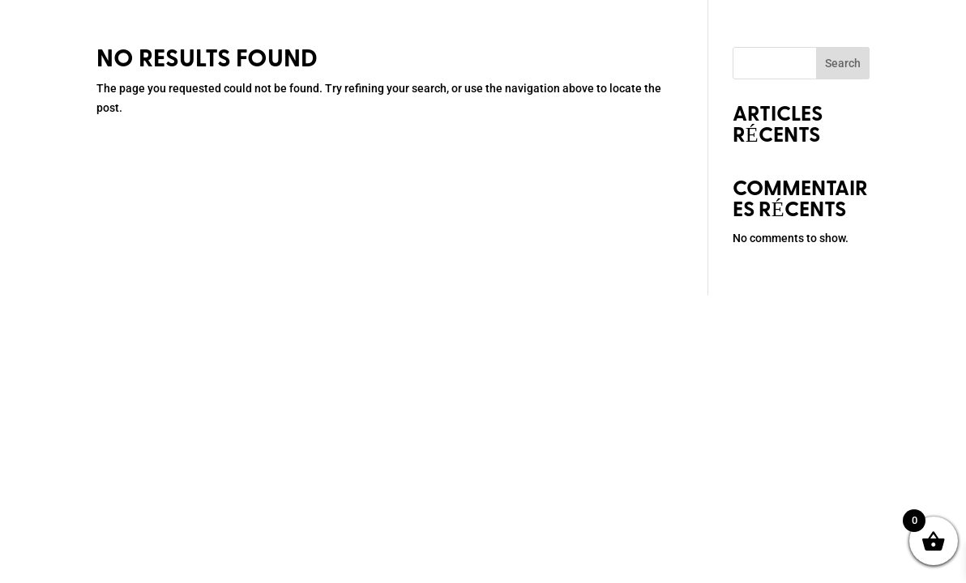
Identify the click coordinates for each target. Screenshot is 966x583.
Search (843, 63)
